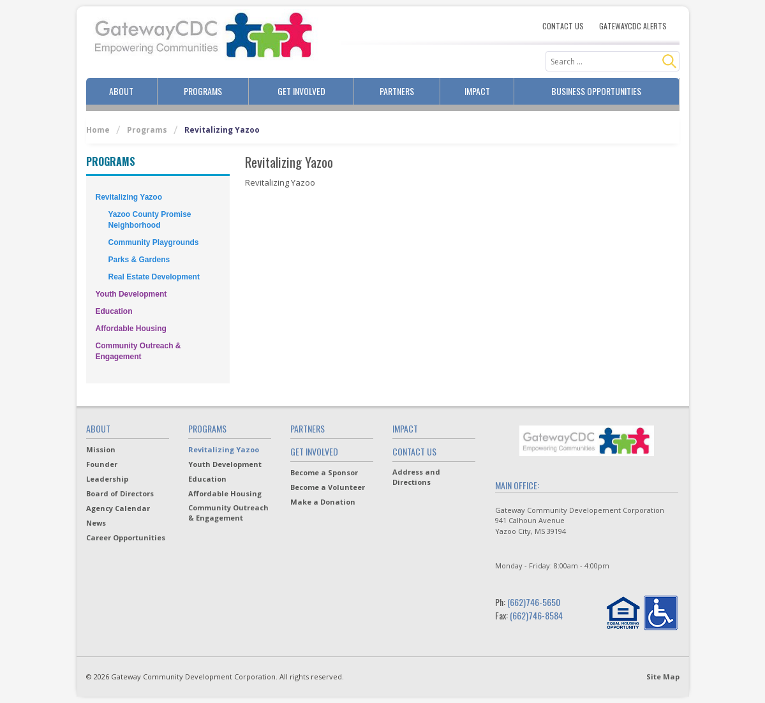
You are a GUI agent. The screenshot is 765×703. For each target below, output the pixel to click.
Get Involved (301, 91)
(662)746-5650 (533, 602)
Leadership (107, 479)
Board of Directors (120, 493)
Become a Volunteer (327, 487)
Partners (397, 91)
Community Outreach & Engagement (138, 351)
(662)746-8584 (536, 615)
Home (98, 129)
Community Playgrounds (153, 242)
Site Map (663, 676)
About (121, 91)
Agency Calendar (118, 508)
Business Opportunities (596, 91)
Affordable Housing (131, 328)
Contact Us (563, 26)
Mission (100, 449)
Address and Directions (416, 477)
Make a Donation (322, 502)
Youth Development (131, 294)
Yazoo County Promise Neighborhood (149, 220)
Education (114, 311)
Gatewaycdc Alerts (633, 26)
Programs (203, 91)
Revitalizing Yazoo (129, 197)
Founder (101, 464)
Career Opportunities (125, 537)
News (96, 523)
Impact (477, 91)
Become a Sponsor (324, 472)
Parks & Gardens (139, 259)
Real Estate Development (154, 276)
